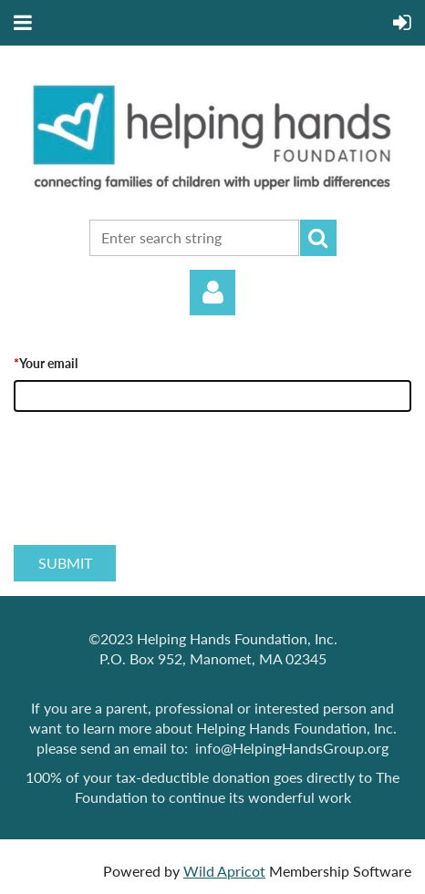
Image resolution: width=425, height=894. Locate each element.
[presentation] (152, 498)
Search (318, 238)
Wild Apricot (224, 870)
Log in (212, 292)
